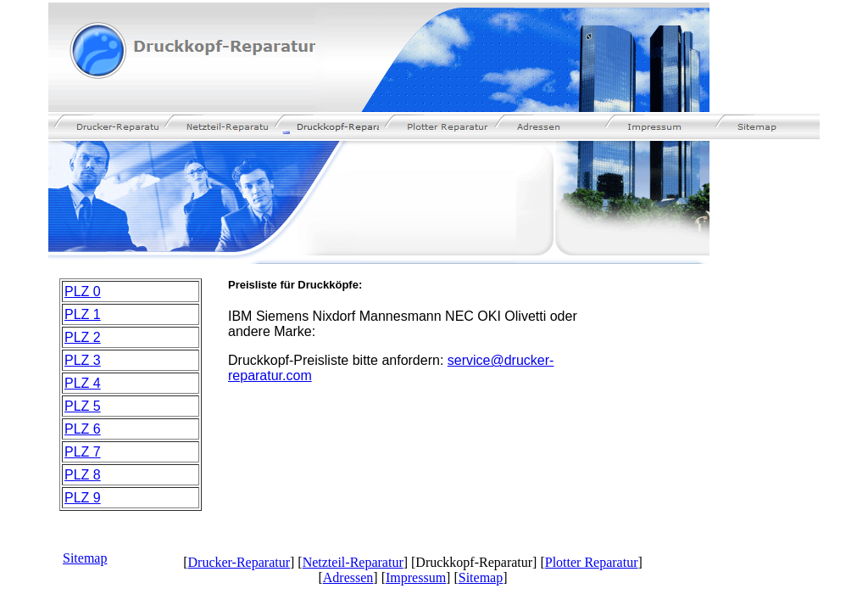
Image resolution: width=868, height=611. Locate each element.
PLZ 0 (82, 291)
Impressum (416, 577)
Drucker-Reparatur (239, 562)
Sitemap (85, 558)
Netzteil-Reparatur (353, 562)
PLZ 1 (82, 314)
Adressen (348, 577)
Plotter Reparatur (591, 562)
